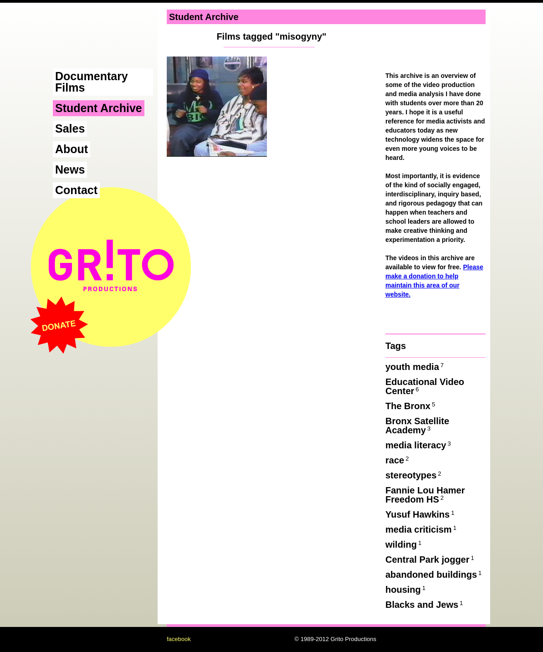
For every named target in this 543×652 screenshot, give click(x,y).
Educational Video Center (424, 386)
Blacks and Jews (424, 605)
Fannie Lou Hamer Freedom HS (425, 494)
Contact (76, 190)
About (71, 149)
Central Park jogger (430, 559)
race (397, 460)
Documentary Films (91, 82)
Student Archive (98, 108)
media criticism (421, 529)
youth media (415, 367)
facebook (179, 639)
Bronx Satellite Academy (417, 425)
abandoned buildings (434, 575)
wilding (404, 544)
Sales (70, 128)
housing (406, 590)
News (70, 169)
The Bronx (410, 406)
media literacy (418, 445)
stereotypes (414, 475)
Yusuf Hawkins (420, 514)
